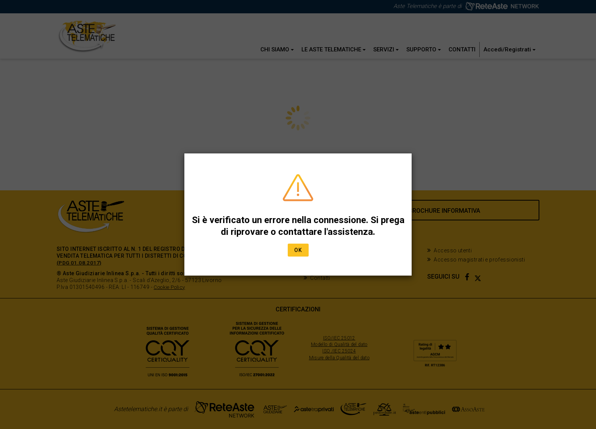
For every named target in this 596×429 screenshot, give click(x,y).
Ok (298, 250)
